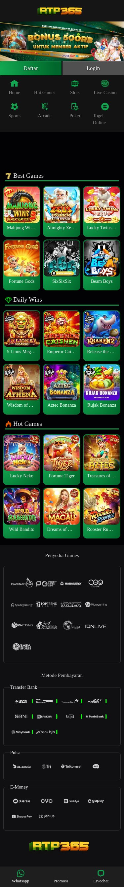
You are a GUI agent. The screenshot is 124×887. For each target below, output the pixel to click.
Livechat (100, 876)
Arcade (45, 111)
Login (93, 68)
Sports (15, 111)
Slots (75, 88)
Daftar (31, 68)
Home (15, 88)
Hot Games (44, 88)
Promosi (61, 876)
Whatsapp (20, 876)
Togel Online (101, 114)
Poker (74, 111)
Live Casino (105, 88)
